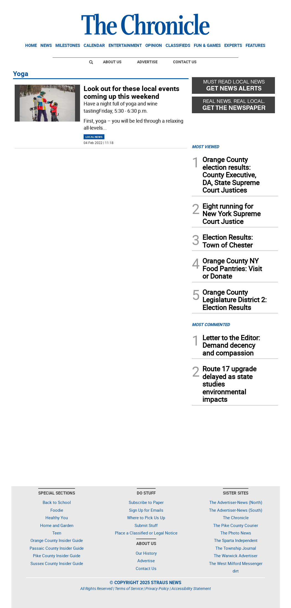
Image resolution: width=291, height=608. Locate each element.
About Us (112, 61)
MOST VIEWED (205, 146)
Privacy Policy (157, 588)
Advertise (147, 61)
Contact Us (185, 61)
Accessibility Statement (191, 588)
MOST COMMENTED (211, 324)
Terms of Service (129, 588)
